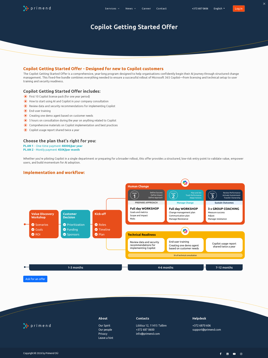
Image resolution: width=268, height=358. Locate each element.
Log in (239, 8)
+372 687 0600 (145, 329)
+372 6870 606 (201, 325)
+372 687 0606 (200, 8)
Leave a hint (105, 337)
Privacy (102, 333)
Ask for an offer (35, 279)
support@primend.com (206, 329)
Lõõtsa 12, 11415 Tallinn (151, 325)
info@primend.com (148, 333)
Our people (105, 329)
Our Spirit (104, 325)
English (218, 8)
